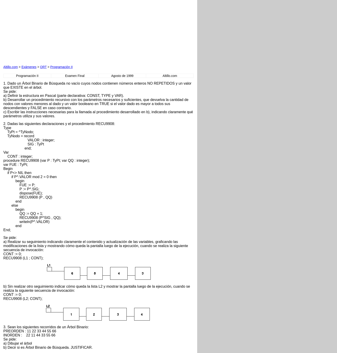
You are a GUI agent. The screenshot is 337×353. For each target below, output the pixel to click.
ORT (43, 67)
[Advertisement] (55, 31)
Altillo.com (10, 67)
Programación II (61, 67)
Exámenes (29, 67)
